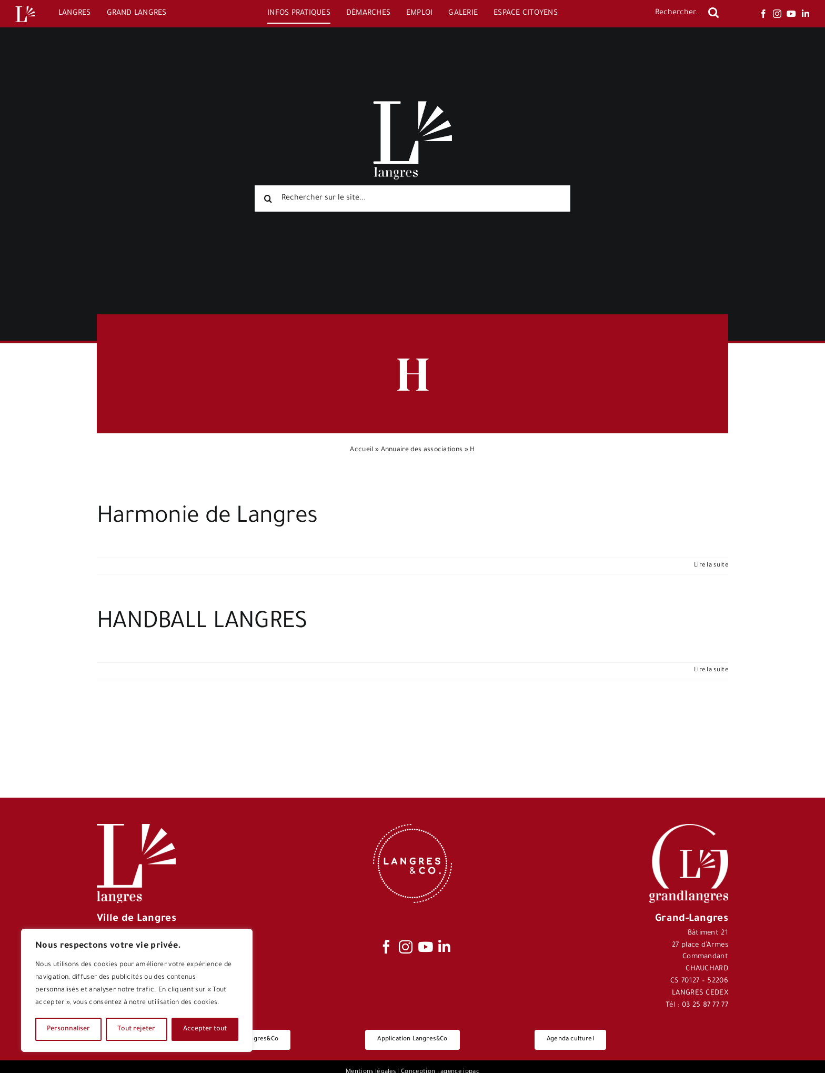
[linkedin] (805, 13)
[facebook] (763, 13)
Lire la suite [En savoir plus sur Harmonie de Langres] (711, 565)
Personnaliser (68, 1029)
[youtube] (791, 13)
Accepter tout (205, 1029)
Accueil (361, 450)
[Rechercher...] (676, 13)
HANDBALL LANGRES (202, 623)
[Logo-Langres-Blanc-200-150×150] (25, 6)
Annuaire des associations (422, 450)
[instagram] (777, 13)
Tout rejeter (136, 1029)
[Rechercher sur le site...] (412, 198)
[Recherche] (713, 12)
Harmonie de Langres (207, 518)
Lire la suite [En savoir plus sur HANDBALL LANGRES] (711, 670)
